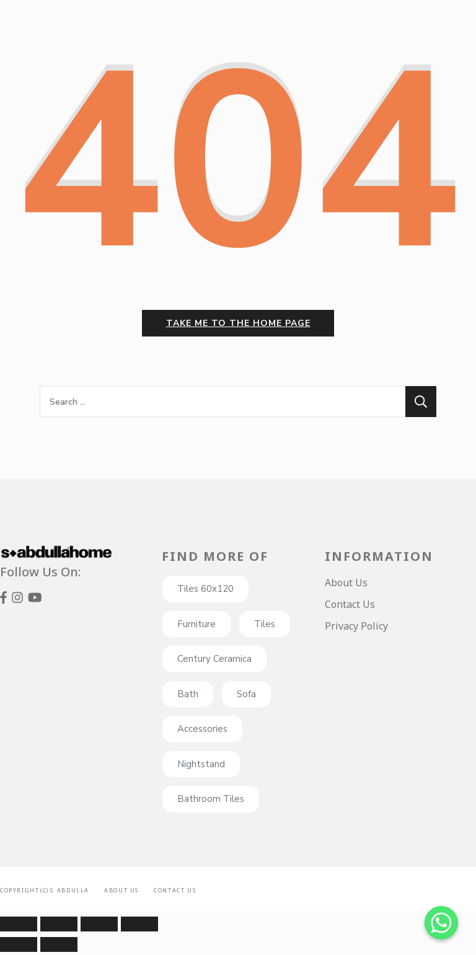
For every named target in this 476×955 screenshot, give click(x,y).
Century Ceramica (214, 662)
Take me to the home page (238, 326)
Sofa (246, 697)
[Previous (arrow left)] (18, 947)
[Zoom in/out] (139, 927)
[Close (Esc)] (18, 927)
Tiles (264, 627)
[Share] (58, 927)
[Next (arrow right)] (58, 947)
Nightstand (201, 767)
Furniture (196, 627)
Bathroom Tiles (210, 802)
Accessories (202, 732)
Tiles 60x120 (205, 592)
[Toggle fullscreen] (99, 927)
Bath (187, 697)
